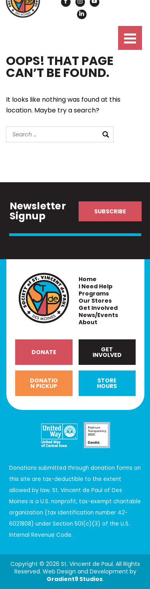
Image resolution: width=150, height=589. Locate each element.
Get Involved (98, 308)
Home (88, 279)
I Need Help (95, 287)
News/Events (98, 315)
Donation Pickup (44, 383)
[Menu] (130, 38)
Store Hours (107, 383)
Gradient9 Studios (75, 579)
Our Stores (95, 301)
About (88, 322)
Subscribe (110, 211)
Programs (94, 294)
